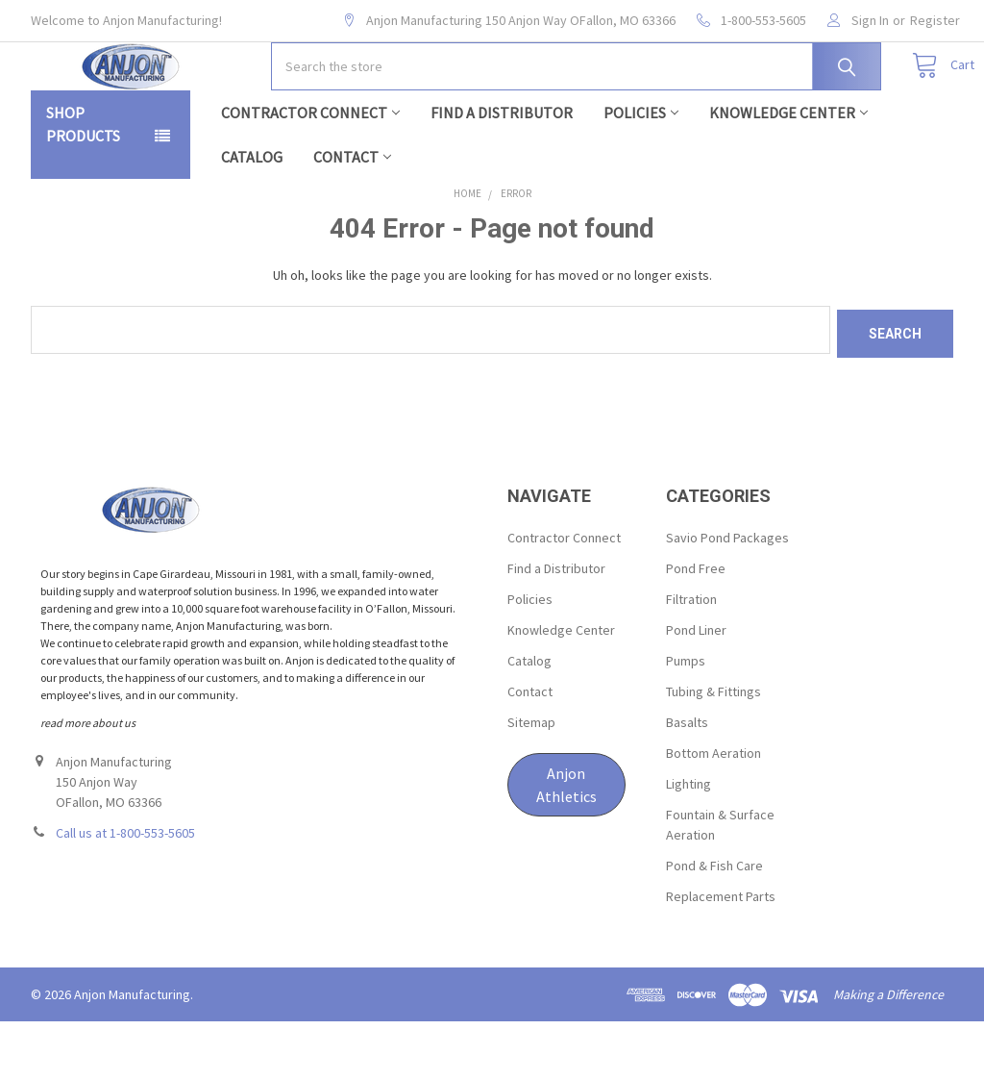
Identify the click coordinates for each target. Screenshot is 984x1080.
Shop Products (83, 185)
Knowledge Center (788, 174)
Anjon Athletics (566, 842)
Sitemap (531, 780)
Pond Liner (696, 687)
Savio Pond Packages (727, 595)
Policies (640, 174)
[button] (566, 842)
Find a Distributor (501, 174)
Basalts (687, 780)
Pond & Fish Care (714, 923)
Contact (352, 218)
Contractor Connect (310, 174)
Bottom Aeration (713, 810)
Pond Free (696, 626)
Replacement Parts (720, 954)
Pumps (685, 718)
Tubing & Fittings (713, 749)
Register (935, 20)
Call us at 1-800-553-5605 (125, 890)
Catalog (252, 218)
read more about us (87, 780)
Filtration (691, 657)
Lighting (688, 841)
